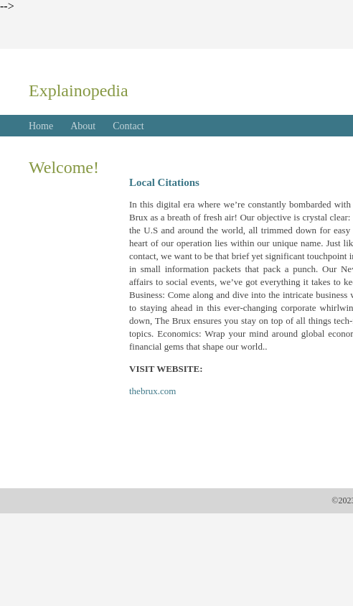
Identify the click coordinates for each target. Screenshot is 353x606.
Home (41, 126)
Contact (128, 126)
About (82, 126)
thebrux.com (152, 391)
